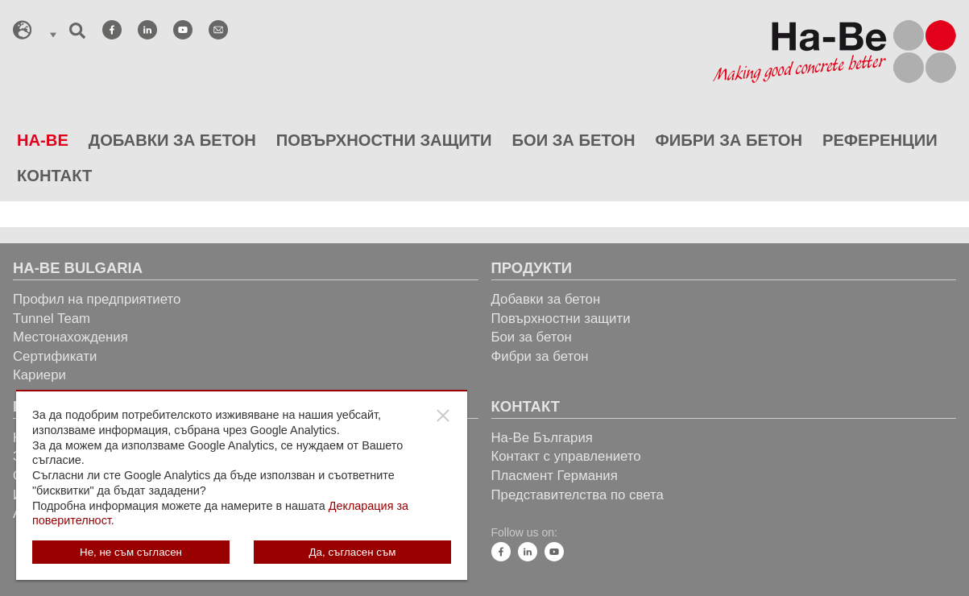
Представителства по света (577, 495)
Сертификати (55, 356)
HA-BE (42, 140)
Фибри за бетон (540, 356)
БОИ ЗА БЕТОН (573, 140)
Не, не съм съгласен (131, 552)
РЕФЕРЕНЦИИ (880, 140)
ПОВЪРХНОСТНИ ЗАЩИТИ (384, 140)
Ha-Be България (542, 437)
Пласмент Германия (554, 475)
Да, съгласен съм (352, 552)
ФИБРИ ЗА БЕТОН (729, 140)
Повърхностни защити (561, 318)
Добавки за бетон (546, 299)
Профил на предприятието (96, 299)
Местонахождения (70, 337)
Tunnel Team (51, 318)
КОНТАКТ (54, 175)
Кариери (39, 375)
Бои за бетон (531, 337)
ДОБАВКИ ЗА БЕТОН (172, 140)
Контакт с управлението (566, 456)
